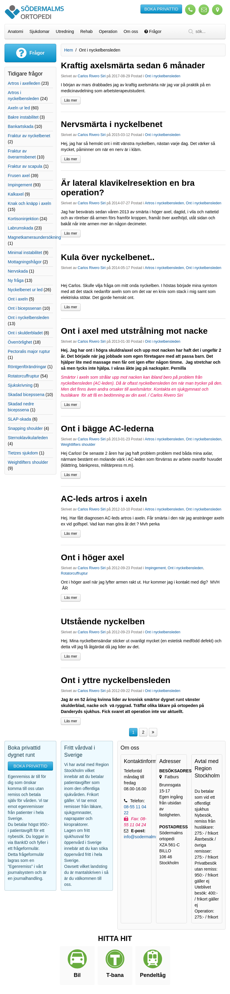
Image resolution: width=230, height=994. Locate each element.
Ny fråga (16, 280)
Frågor (152, 31)
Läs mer (70, 100)
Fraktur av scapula (25, 166)
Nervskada (18, 271)
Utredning (65, 31)
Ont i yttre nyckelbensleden (115, 680)
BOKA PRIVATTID (161, 9)
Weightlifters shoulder (78, 444)
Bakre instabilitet (23, 117)
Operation (108, 31)
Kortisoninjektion (23, 218)
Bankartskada (21, 126)
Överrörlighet (20, 342)
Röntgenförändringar (27, 366)
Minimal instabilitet (25, 252)
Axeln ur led (19, 107)
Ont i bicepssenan (24, 308)
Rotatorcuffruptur (74, 573)
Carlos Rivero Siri (91, 76)
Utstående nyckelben (103, 621)
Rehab (86, 31)
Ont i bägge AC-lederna (107, 428)
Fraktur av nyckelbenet (29, 135)
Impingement (155, 568)
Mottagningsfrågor (25, 261)
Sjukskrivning (20, 385)
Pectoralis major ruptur (29, 351)
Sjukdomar (39, 31)
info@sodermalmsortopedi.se (151, 836)
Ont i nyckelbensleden (162, 76)
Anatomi (15, 31)
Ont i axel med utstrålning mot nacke (134, 331)
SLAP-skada (19, 419)
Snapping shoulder (25, 428)
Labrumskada (20, 228)
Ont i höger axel (92, 557)
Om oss (131, 31)
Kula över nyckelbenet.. (108, 257)
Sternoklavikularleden (28, 437)
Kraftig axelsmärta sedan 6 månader (133, 65)
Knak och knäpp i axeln (29, 203)
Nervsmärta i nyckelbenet (111, 124)
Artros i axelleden (24, 83)
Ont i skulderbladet (25, 332)
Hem (68, 50)
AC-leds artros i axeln (104, 498)
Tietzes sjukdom (23, 453)
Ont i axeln (18, 299)
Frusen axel (19, 175)
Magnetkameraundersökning (34, 237)
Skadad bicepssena (26, 394)
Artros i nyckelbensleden (164, 203)
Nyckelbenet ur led (25, 289)
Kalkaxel (16, 194)
